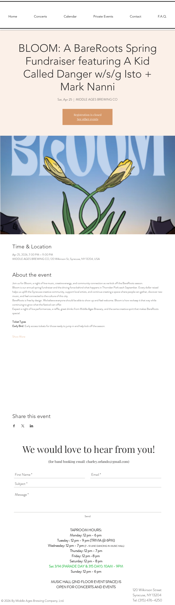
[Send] (88, 516)
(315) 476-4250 (150, 600)
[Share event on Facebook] (14, 425)
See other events (87, 119)
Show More (18, 337)
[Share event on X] (22, 425)
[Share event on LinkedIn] (31, 425)
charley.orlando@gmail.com (107, 461)
